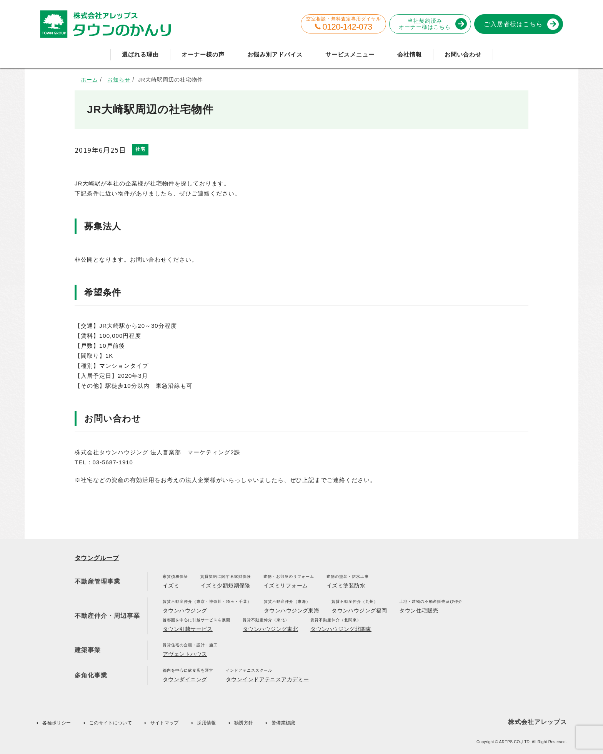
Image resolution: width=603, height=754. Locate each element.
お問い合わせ (463, 54)
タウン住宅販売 (418, 610)
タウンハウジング (185, 610)
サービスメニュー (350, 54)
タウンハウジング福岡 (359, 610)
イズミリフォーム (285, 585)
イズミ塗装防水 (345, 585)
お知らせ (118, 80)
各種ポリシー (56, 723)
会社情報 (409, 54)
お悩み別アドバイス (275, 54)
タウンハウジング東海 (291, 610)
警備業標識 (283, 723)
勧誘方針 (243, 723)
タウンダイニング (185, 679)
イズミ (171, 585)
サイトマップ (164, 723)
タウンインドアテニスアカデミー (267, 679)
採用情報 (206, 723)
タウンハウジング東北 (270, 629)
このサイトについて (110, 723)
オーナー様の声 (203, 54)
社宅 (140, 149)
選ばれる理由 (140, 54)
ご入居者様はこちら (520, 24)
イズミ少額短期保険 (225, 585)
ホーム (89, 80)
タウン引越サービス (188, 629)
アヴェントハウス (185, 654)
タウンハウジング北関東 (340, 629)
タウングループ (97, 558)
